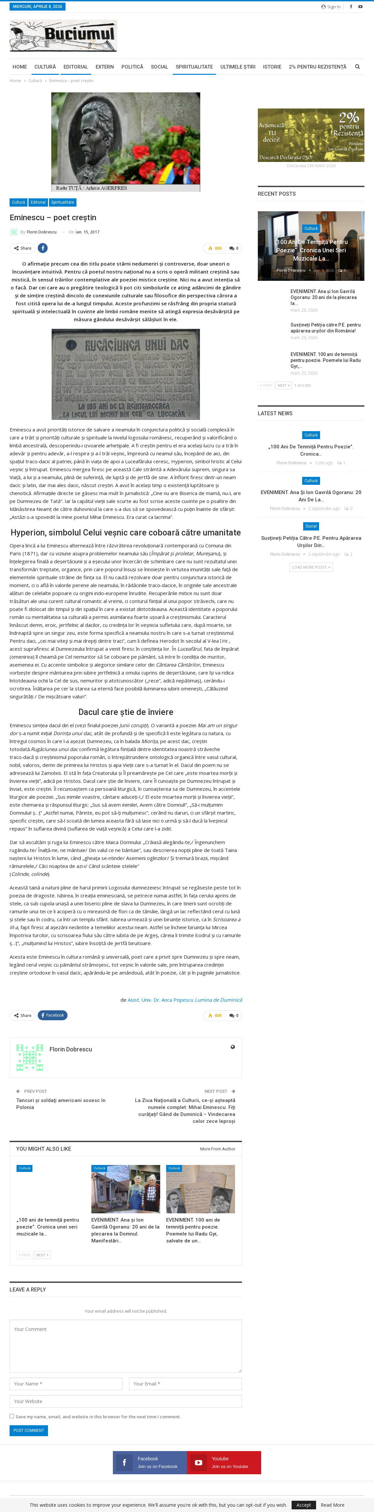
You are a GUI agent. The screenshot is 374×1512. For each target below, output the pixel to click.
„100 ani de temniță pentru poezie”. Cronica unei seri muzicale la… (311, 250)
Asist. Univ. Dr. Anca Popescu (160, 999)
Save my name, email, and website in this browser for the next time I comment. (98, 1417)
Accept (304, 1505)
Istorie (272, 67)
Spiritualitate (194, 67)
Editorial (76, 67)
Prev (25, 1254)
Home (20, 67)
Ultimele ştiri (238, 67)
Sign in (331, 7)
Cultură (45, 67)
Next (42, 1254)
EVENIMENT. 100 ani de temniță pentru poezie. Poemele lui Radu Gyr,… (326, 360)
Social (159, 67)
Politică (132, 67)
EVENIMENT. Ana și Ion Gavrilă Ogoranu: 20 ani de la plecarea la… (324, 297)
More (296, 67)
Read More (333, 1505)
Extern (105, 67)
